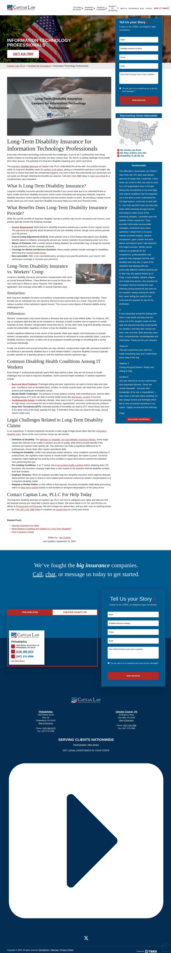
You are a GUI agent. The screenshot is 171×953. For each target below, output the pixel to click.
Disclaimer (43, 950)
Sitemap (54, 950)
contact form (62, 509)
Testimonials (133, 8)
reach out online (97, 176)
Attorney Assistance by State (25, 525)
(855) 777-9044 (159, 8)
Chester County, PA (126, 711)
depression (76, 397)
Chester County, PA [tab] (75, 612)
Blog (142, 8)
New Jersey (93, 745)
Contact (149, 8)
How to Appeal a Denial (23, 532)
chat (50, 574)
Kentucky (37, 506)
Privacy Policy (67, 950)
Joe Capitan (64, 537)
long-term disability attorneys (24, 166)
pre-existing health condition (70, 465)
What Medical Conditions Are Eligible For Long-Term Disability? (41, 529)
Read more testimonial (139, 419)
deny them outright (30, 487)
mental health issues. (36, 253)
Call (38, 574)
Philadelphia (46, 711)
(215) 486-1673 (25, 651)
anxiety (86, 397)
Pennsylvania (22, 506)
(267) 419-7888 (23, 54)
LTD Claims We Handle (78, 8)
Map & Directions (46, 723)
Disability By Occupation (113, 9)
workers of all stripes (53, 169)
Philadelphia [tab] (30, 612)
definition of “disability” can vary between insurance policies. (68, 439)
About (123, 8)
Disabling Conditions (101, 8)
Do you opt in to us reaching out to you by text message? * (139, 89)
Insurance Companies (90, 8)
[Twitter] (86, 937)
